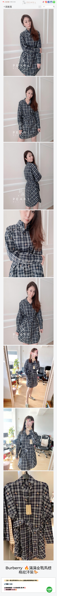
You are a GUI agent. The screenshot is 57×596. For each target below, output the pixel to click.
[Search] (47, 6)
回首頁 (8, 7)
